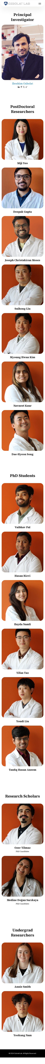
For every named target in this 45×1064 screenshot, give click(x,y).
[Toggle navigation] (40, 3)
